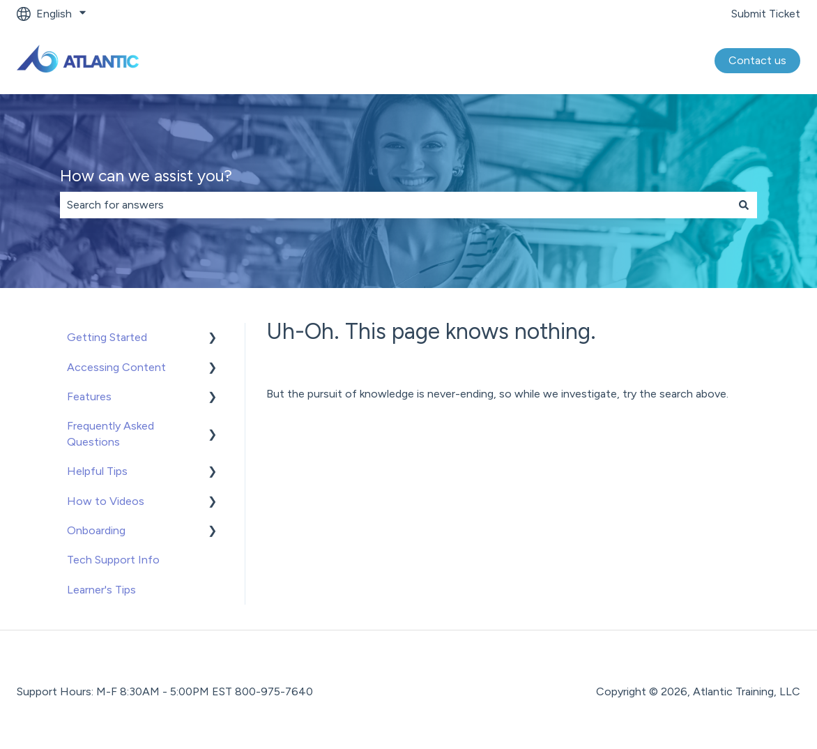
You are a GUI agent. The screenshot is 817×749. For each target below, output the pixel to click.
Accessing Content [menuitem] (116, 367)
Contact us (757, 60)
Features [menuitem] (89, 396)
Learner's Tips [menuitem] (101, 589)
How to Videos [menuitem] (105, 501)
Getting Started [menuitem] (107, 337)
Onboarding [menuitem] (96, 530)
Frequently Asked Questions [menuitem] (110, 433)
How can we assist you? (146, 176)
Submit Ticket (765, 13)
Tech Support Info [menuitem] (113, 559)
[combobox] (395, 205)
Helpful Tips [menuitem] (97, 471)
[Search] (744, 205)
